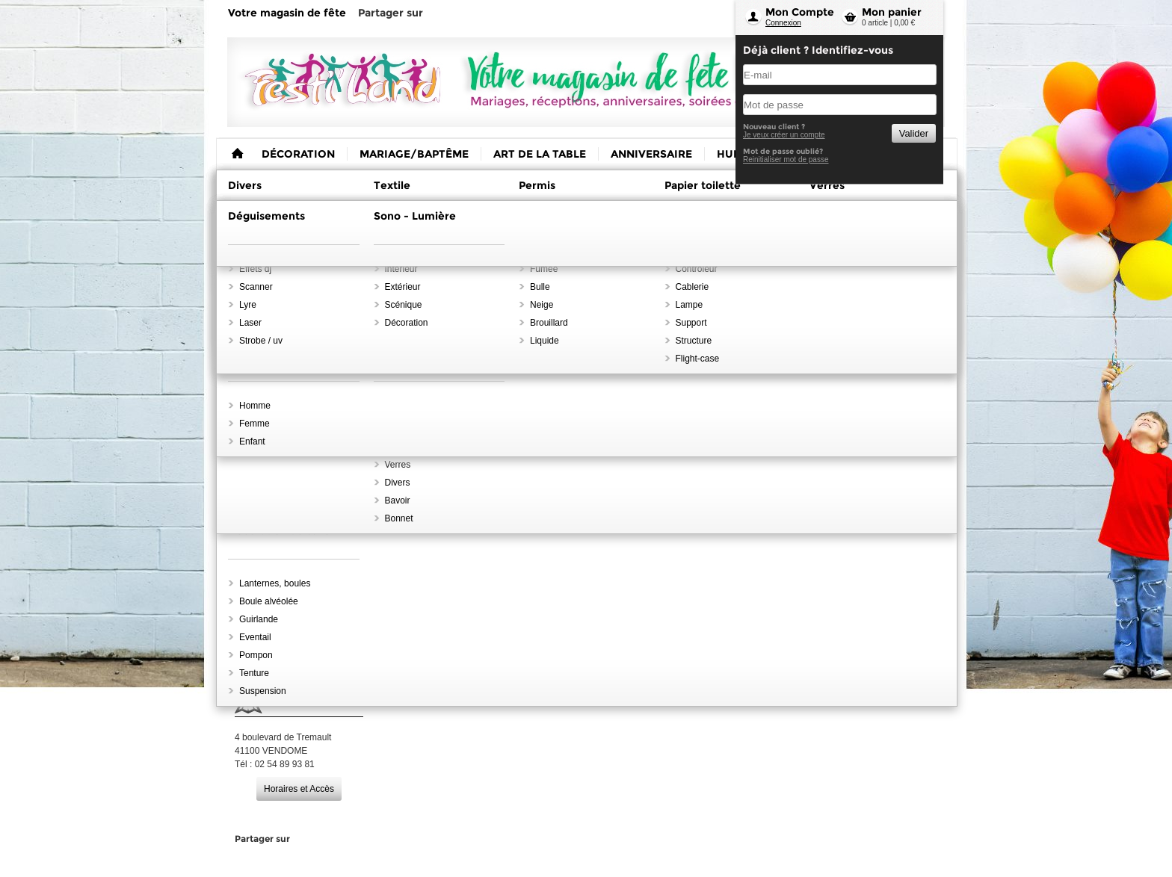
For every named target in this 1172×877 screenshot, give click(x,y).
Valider (913, 133)
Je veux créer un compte (784, 135)
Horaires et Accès (299, 789)
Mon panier (892, 12)
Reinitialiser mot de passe (786, 159)
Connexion (783, 23)
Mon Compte (799, 12)
